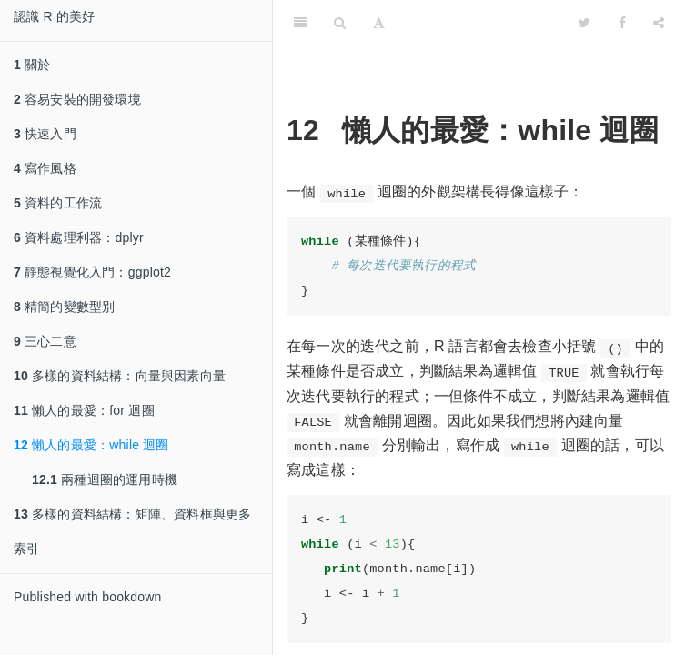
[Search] (339, 22)
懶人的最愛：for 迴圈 (84, 410)
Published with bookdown (88, 597)
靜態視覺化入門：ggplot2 (92, 272)
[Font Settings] (378, 22)
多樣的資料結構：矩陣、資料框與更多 (132, 514)
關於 (32, 64)
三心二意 (45, 341)
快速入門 (45, 133)
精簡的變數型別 (65, 306)
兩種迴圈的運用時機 (104, 479)
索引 (26, 548)
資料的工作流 (58, 203)
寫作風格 (45, 168)
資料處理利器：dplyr (79, 237)
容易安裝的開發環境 (77, 99)
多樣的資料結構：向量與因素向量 (120, 375)
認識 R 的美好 (55, 16)
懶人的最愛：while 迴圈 (91, 445)
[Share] (659, 22)
